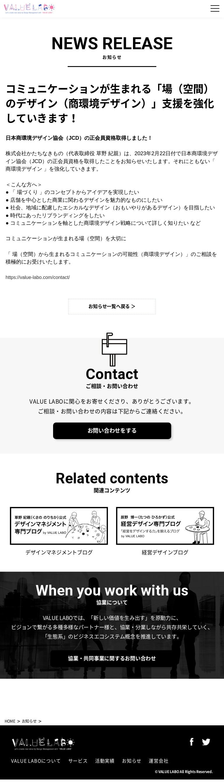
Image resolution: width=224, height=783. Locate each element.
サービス (78, 764)
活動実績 (105, 764)
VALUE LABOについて (36, 764)
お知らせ (131, 764)
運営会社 (158, 764)
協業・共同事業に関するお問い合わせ (112, 661)
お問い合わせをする (112, 432)
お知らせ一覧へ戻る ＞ (111, 306)
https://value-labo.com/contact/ (41, 277)
